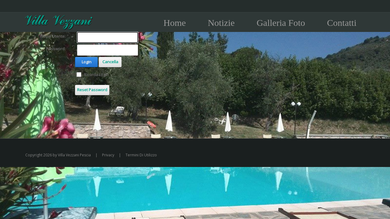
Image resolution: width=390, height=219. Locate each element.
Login (86, 61)
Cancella (110, 61)
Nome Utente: (53, 36)
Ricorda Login (96, 74)
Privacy (108, 155)
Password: (56, 48)
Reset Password (92, 89)
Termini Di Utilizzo (141, 155)
